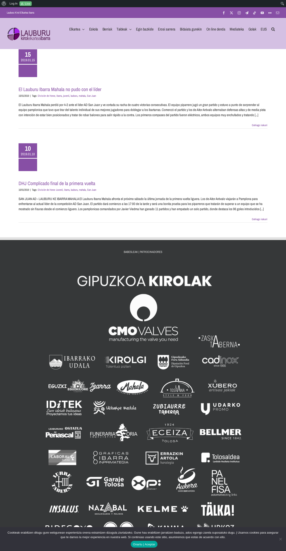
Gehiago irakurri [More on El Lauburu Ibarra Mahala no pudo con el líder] (259, 125)
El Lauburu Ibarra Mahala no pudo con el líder (60, 89)
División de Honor (46, 96)
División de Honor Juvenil (50, 190)
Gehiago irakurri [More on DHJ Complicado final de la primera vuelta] (259, 219)
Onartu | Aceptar (144, 544)
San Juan (91, 96)
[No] (280, 539)
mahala (82, 96)
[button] (273, 27)
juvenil (66, 96)
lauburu (74, 96)
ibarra (59, 96)
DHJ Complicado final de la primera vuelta (57, 183)
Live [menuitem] (27, 3)
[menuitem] (4, 3)
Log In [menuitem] (14, 3)
